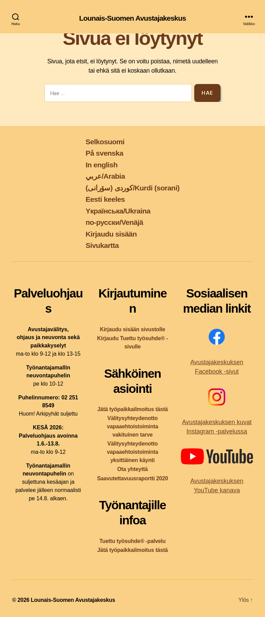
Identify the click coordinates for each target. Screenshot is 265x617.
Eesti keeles (105, 199)
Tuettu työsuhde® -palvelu (132, 541)
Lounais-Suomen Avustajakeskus (132, 18)
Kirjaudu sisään (111, 234)
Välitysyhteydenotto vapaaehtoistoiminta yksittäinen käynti (132, 452)
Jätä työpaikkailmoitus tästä (132, 409)
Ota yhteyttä (132, 469)
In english (102, 165)
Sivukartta (102, 245)
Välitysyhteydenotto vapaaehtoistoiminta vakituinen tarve (132, 426)
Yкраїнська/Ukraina (118, 211)
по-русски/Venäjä (114, 222)
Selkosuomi (105, 142)
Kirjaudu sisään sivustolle (132, 329)
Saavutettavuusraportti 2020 (132, 478)
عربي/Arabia (105, 176)
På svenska (104, 153)
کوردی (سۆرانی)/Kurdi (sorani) (132, 188)
